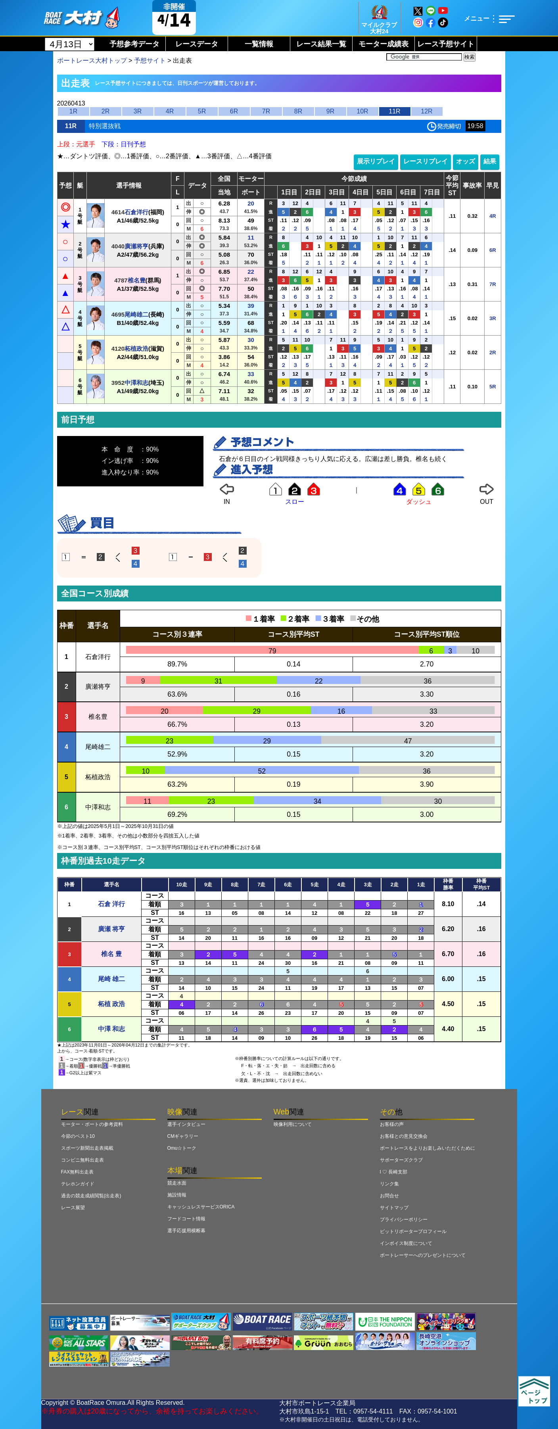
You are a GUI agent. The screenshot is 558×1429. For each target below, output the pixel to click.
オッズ (465, 161)
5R (202, 111)
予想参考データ (134, 44)
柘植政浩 (136, 348)
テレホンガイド (77, 1184)
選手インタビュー (186, 1124)
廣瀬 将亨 (111, 929)
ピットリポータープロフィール (413, 1231)
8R (298, 111)
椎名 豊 (111, 954)
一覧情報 (259, 44)
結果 (489, 161)
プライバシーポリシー (404, 1219)
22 (250, 271)
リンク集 (389, 1184)
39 (250, 305)
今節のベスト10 (78, 1136)
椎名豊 (137, 280)
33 (250, 374)
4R (170, 111)
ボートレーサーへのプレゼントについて (423, 1255)
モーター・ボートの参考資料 (92, 1124)
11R (394, 111)
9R (330, 111)
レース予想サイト (445, 44)
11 (250, 237)
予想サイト (150, 60)
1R (73, 111)
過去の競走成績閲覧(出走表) (91, 1196)
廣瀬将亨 (136, 246)
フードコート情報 (186, 1219)
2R (105, 111)
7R (266, 111)
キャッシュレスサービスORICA (201, 1207)
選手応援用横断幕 (186, 1230)
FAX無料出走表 (77, 1172)
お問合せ (389, 1196)
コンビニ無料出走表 (82, 1160)
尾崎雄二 (136, 314)
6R (234, 111)
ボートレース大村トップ (92, 60)
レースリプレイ (425, 161)
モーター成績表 (383, 44)
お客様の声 (392, 1124)
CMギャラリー (183, 1136)
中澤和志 (136, 382)
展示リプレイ (376, 161)
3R (138, 111)
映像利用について (293, 1124)
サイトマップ (394, 1207)
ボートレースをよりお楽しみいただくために (427, 1148)
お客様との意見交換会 (404, 1136)
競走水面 (176, 1183)
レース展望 (73, 1207)
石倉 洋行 (111, 904)
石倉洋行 (136, 212)
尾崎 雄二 (111, 979)
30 (250, 339)
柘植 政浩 (111, 1004)
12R (426, 111)
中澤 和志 (111, 1029)
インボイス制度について (406, 1243)
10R (362, 111)
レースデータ (196, 44)
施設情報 (176, 1195)
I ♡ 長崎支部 (394, 1172)
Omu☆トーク (182, 1148)
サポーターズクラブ (401, 1160)
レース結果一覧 (321, 44)
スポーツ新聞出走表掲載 (87, 1148)
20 (250, 203)
